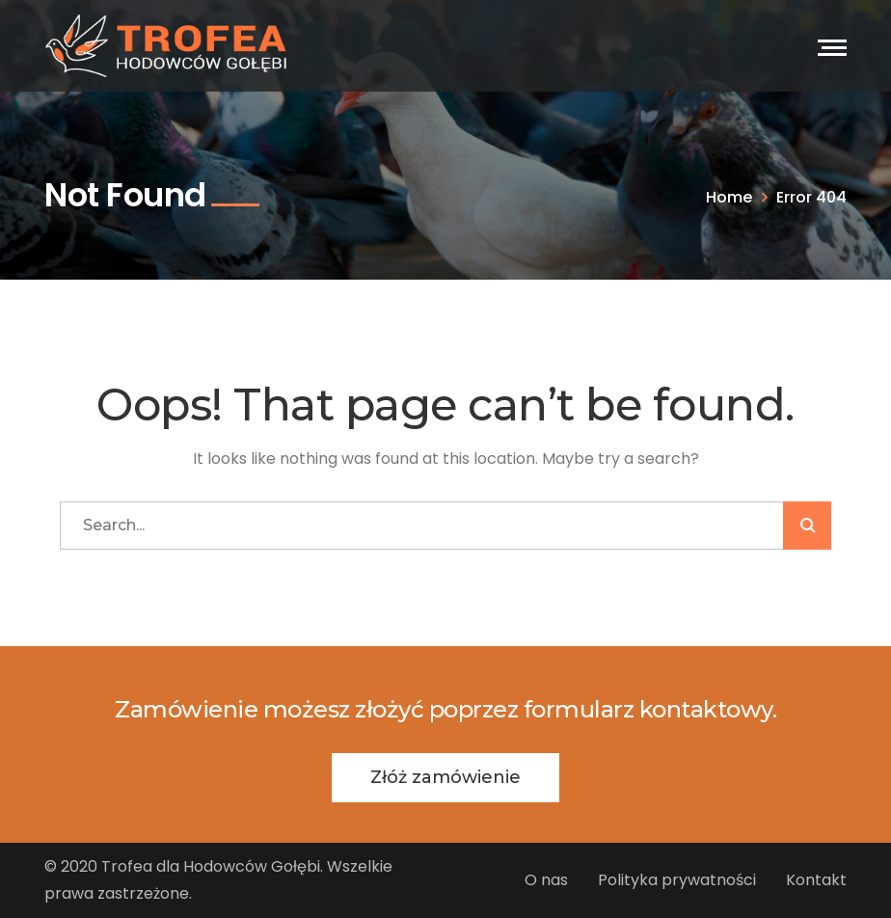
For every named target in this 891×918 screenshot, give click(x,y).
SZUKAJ (807, 525)
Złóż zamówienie (445, 777)
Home (729, 197)
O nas (546, 880)
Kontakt (816, 880)
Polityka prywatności (677, 880)
